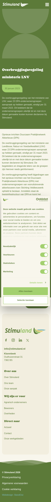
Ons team (8, 383)
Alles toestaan (26, 291)
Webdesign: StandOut (12, 495)
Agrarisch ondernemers (15, 402)
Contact (8, 433)
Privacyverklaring (11, 477)
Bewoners (9, 408)
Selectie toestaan (25, 300)
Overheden (9, 413)
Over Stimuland (11, 377)
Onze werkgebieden (13, 438)
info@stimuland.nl (14, 348)
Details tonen (36, 282)
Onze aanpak (10, 388)
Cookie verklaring (11, 489)
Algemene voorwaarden (15, 483)
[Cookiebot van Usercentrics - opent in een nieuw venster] (36, 199)
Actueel (7, 427)
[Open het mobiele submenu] (47, 4)
